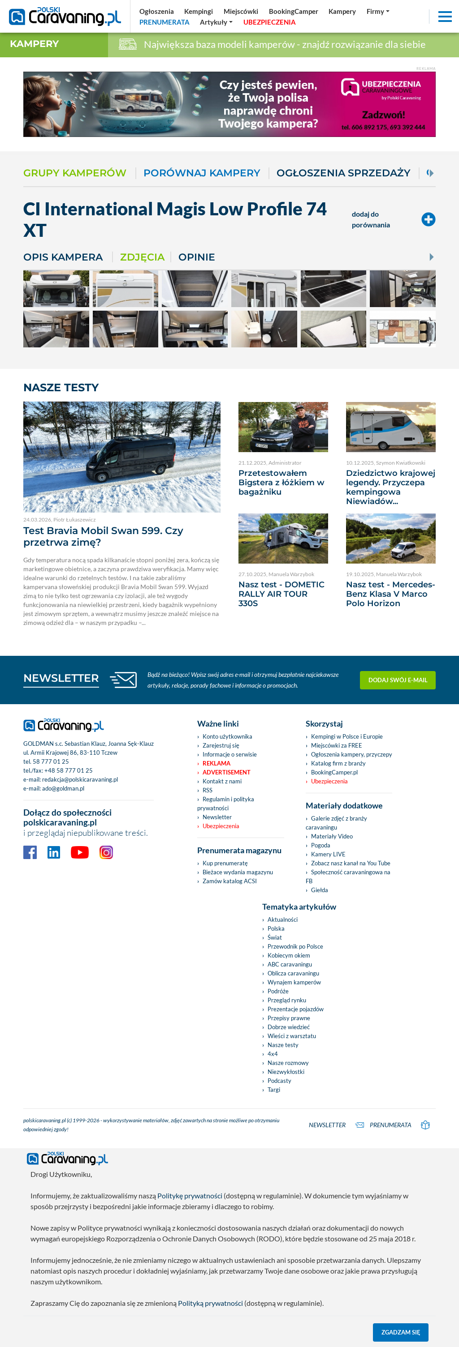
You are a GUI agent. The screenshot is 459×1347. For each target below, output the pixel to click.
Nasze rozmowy (288, 1062)
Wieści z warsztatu (292, 1035)
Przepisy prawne (289, 1018)
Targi (274, 1089)
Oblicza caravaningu (293, 973)
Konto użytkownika (227, 736)
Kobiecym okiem (289, 955)
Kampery (34, 43)
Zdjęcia (142, 257)
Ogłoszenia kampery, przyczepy (351, 754)
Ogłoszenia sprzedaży (344, 173)
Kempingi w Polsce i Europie (347, 736)
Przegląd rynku (287, 1000)
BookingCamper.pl (334, 772)
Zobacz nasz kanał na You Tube (350, 863)
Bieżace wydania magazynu (238, 872)
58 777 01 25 (51, 761)
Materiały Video (332, 836)
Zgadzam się (400, 1332)
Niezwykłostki (286, 1071)
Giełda (319, 890)
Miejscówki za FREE (336, 745)
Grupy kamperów (74, 173)
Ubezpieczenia (221, 826)
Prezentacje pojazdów (296, 1009)
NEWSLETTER (61, 677)
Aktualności (283, 919)
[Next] (431, 173)
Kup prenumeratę (225, 863)
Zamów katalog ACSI (230, 881)
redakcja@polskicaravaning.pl (80, 779)
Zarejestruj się (221, 745)
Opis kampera (63, 257)
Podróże (278, 991)
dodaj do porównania (394, 219)
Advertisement (227, 772)
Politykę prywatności (189, 1195)
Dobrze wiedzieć (289, 1027)
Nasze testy (283, 1044)
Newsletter (217, 817)
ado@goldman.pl (63, 788)
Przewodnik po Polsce (295, 946)
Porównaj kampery (201, 173)
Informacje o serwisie (230, 754)
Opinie (196, 257)
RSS (207, 790)
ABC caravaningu (290, 964)
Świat (275, 937)
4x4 (273, 1053)
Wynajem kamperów (294, 982)
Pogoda (320, 845)
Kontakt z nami (222, 781)
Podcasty (279, 1080)
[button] (216, 22)
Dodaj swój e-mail (398, 679)
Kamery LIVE (328, 854)
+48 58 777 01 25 (68, 770)
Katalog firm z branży (338, 763)
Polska (276, 928)
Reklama (216, 763)
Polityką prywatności (210, 1303)
